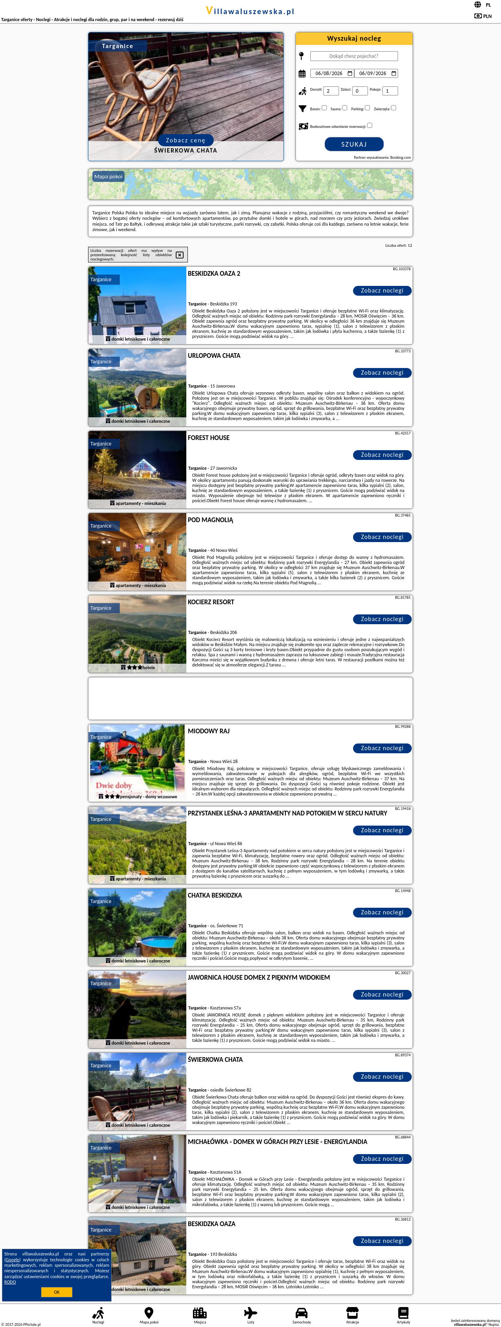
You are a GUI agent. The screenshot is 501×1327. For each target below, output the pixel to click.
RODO (10, 1282)
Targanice (101, 279)
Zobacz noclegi (382, 290)
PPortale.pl (31, 1324)
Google (13, 1259)
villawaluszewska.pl (250, 11)
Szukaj (354, 144)
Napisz (493, 1324)
